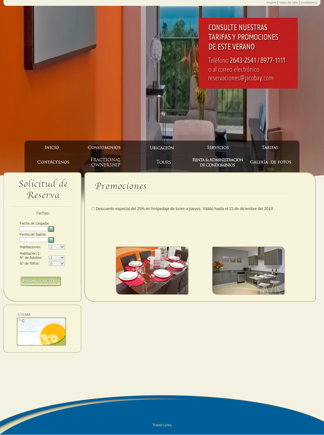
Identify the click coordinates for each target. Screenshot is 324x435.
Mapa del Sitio (288, 2)
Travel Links (162, 425)
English (271, 2)
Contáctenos (309, 2)
